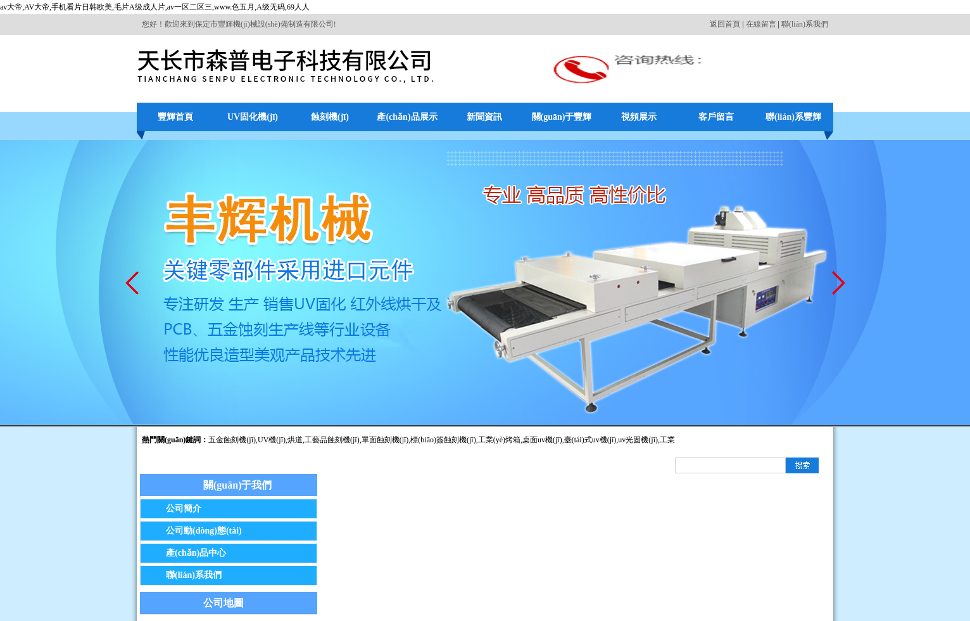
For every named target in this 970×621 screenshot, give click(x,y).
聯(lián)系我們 (804, 24)
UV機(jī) (272, 439)
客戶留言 (716, 117)
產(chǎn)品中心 (196, 553)
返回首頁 (725, 24)
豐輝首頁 (175, 117)
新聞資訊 (484, 117)
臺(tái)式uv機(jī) (590, 439)
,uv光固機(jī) (637, 439)
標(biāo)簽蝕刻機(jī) (443, 439)
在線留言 (761, 24)
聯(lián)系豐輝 (793, 117)
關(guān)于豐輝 (562, 117)
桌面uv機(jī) (542, 439)
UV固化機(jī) (252, 117)
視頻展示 (639, 117)
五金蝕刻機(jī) (232, 439)
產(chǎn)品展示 (407, 117)
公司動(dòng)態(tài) (204, 530)
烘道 (295, 439)
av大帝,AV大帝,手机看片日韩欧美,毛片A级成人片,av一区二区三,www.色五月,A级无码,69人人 (155, 7)
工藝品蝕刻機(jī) (332, 439)
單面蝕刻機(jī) (385, 439)
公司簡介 (183, 508)
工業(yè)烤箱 (499, 439)
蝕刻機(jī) (330, 117)
